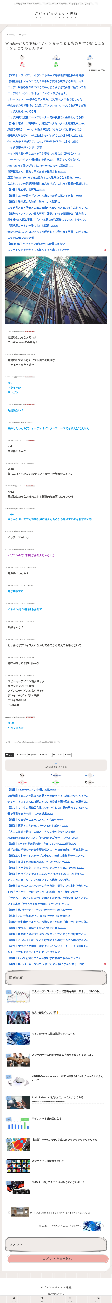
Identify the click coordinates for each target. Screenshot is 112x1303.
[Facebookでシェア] (56, 57)
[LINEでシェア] (56, 64)
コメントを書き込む (57, 1258)
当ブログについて (56, 1293)
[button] (90, 64)
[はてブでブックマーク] (90, 57)
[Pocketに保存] (22, 64)
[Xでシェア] (22, 57)
